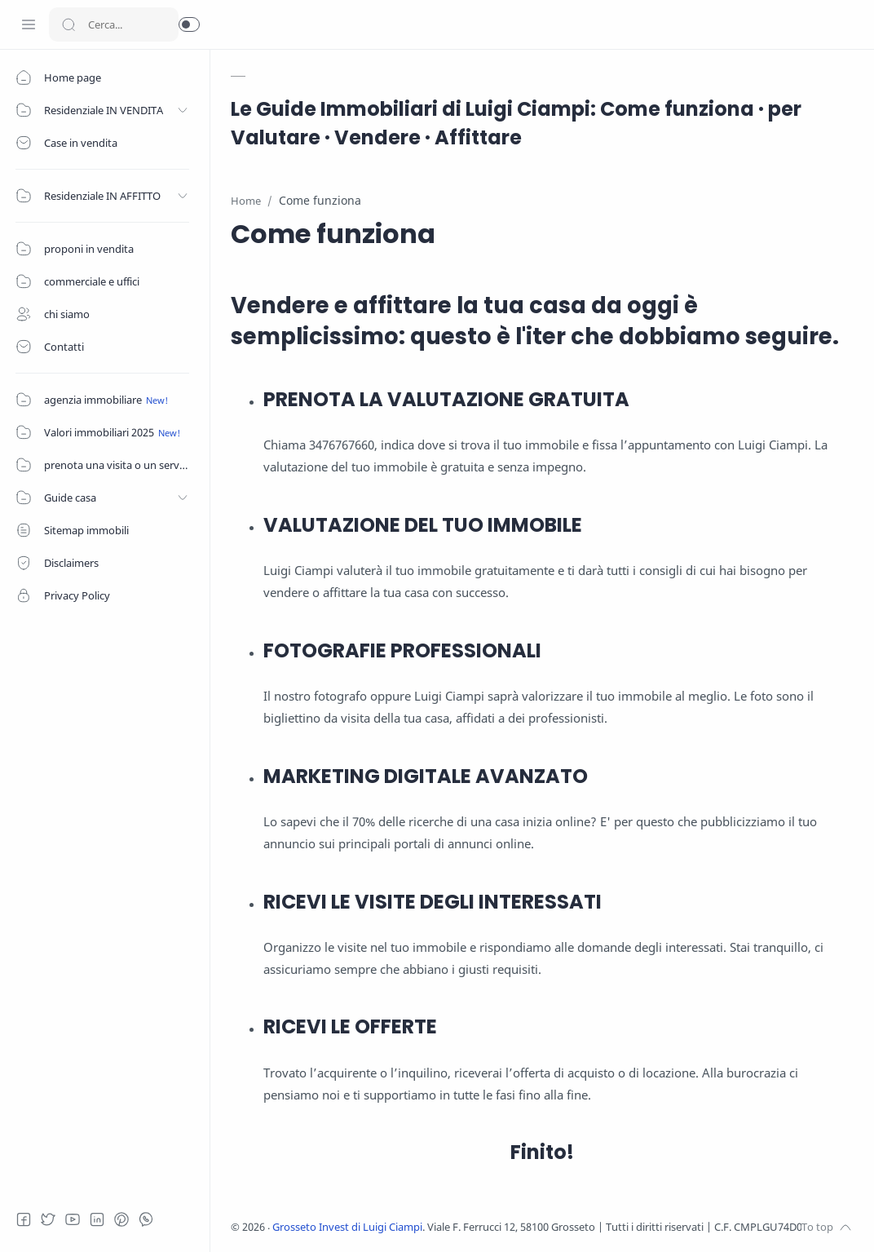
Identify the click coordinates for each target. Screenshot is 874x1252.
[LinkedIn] (102, 1219)
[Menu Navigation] (28, 24)
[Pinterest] (126, 1219)
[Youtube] (77, 1219)
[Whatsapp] (151, 1219)
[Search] (114, 24)
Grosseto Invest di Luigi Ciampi (349, 1227)
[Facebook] (28, 1219)
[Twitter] (53, 1219)
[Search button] (68, 24)
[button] (189, 24)
